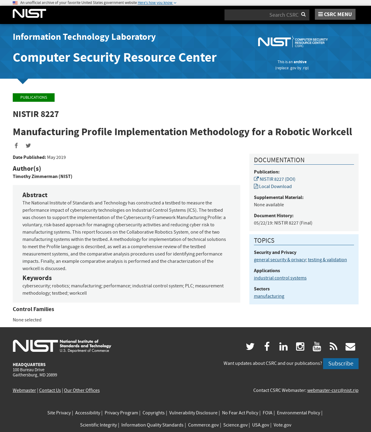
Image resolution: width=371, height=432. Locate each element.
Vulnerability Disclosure (193, 413)
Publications (33, 97)
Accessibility (87, 413)
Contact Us (50, 390)
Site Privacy (59, 413)
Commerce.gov (203, 425)
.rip (305, 67)
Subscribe (340, 363)
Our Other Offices (82, 390)
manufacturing (269, 296)
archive (300, 61)
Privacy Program (121, 413)
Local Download (273, 186)
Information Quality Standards (152, 425)
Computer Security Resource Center (115, 57)
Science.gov (235, 425)
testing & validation (327, 260)
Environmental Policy (298, 413)
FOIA (267, 413)
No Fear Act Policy (240, 413)
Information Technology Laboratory (84, 37)
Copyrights (154, 413)
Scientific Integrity (98, 425)
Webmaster (24, 390)
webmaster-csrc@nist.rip (333, 390)
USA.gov (260, 425)
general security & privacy (280, 260)
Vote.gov (282, 425)
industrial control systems (280, 278)
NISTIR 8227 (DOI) (274, 179)
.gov (292, 67)
